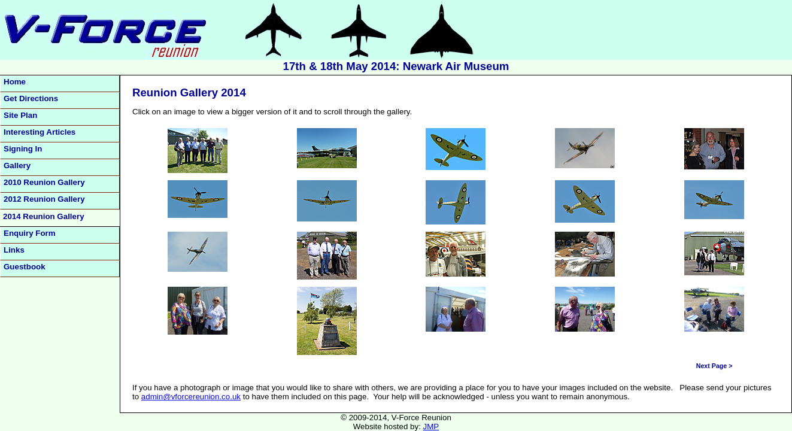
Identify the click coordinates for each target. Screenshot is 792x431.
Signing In (23, 148)
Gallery (17, 165)
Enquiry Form (30, 233)
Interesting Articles (39, 132)
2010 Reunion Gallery (44, 182)
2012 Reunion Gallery (44, 199)
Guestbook (24, 266)
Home (15, 81)
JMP (431, 426)
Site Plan (20, 115)
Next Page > (714, 365)
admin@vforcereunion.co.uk (191, 396)
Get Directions (31, 98)
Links (14, 249)
